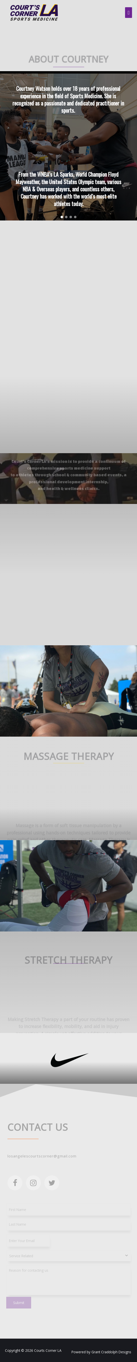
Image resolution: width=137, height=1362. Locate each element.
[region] (68, 145)
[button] (62, 217)
